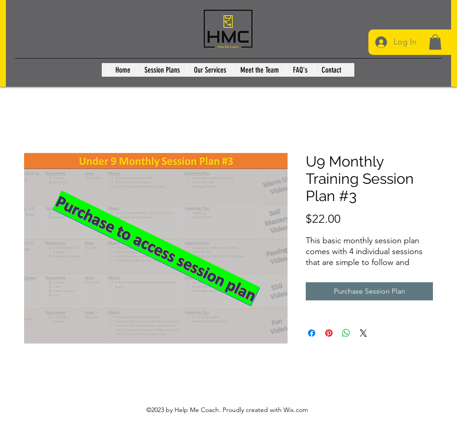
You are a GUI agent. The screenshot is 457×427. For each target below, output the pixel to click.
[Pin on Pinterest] (328, 333)
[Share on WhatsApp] (346, 333)
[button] (435, 41)
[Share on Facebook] (311, 333)
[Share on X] (363, 333)
